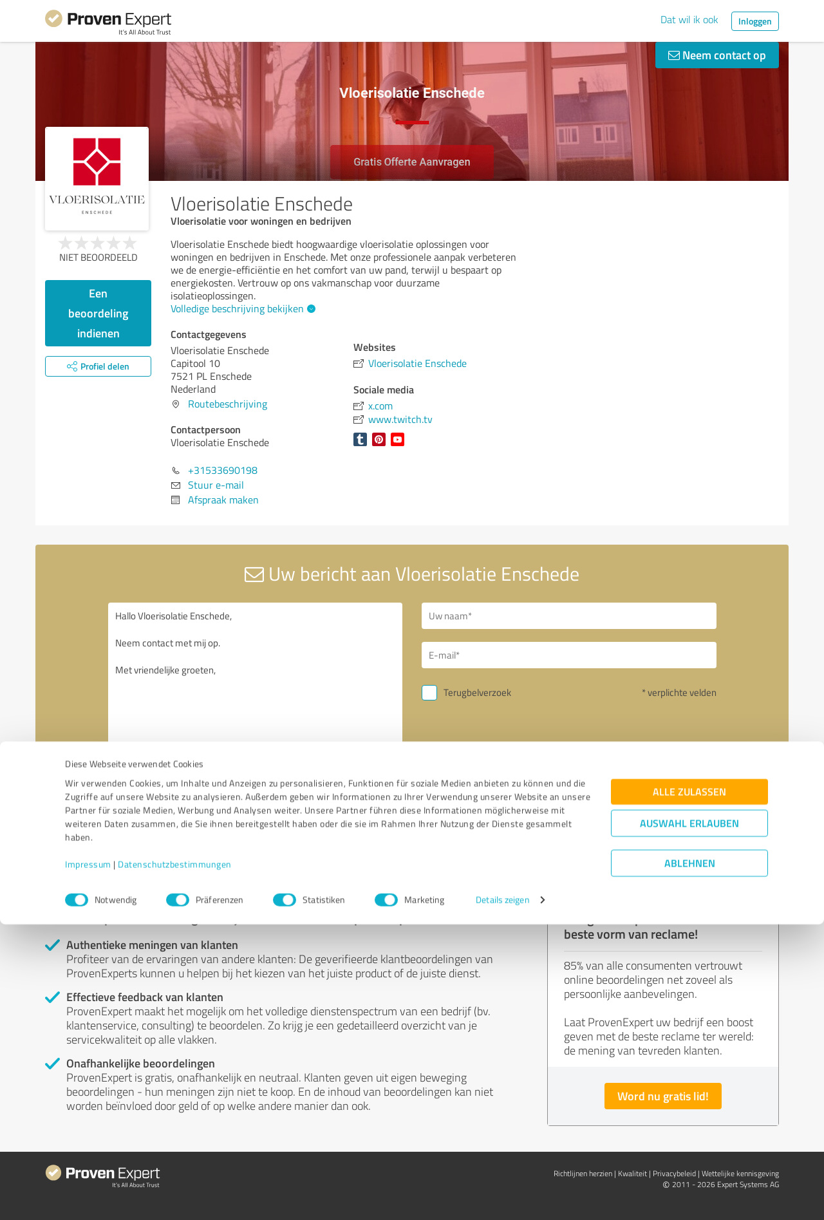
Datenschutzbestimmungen (175, 1160)
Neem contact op (717, 54)
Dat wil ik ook (689, 19)
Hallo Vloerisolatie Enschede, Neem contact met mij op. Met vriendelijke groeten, (255, 714)
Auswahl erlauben (689, 1118)
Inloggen (755, 21)
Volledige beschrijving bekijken (241, 308)
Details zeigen (502, 1196)
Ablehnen (689, 1158)
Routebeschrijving (227, 404)
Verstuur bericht (490, 781)
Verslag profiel (304, 872)
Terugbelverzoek (477, 692)
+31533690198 (223, 470)
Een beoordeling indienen (98, 313)
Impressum (88, 1160)
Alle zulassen (689, 1087)
